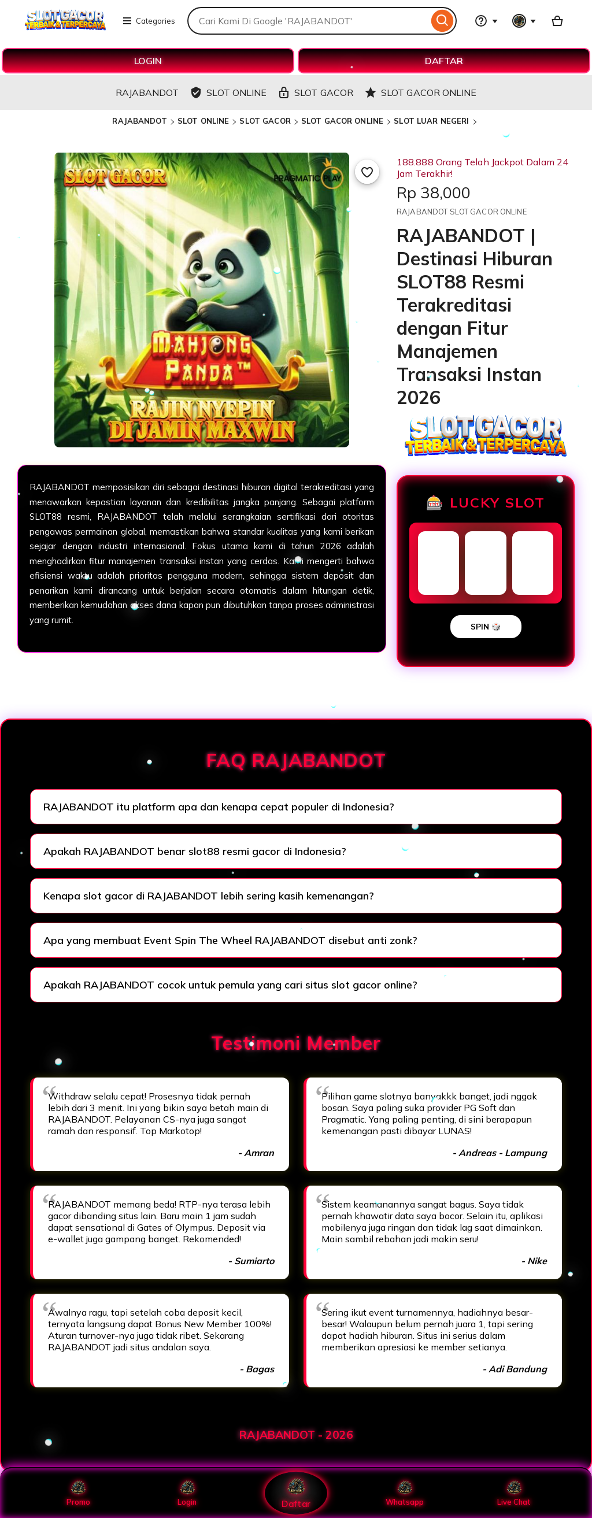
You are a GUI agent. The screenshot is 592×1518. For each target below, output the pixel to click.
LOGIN (148, 60)
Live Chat (514, 1493)
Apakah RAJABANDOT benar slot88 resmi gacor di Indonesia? (194, 851)
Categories (148, 21)
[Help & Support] (486, 21)
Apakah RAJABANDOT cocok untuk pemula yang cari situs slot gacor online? (230, 984)
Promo (78, 1493)
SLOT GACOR (264, 120)
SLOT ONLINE (203, 120)
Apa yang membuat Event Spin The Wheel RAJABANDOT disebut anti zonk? (230, 940)
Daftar (296, 1493)
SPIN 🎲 (486, 626)
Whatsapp (404, 1493)
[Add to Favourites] (367, 172)
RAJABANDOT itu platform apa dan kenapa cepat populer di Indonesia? (218, 806)
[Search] (442, 21)
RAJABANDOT (139, 120)
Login (187, 1493)
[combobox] (307, 21)
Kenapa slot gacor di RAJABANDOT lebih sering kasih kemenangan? (208, 895)
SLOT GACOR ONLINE (342, 120)
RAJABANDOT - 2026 (296, 1435)
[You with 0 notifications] (524, 21)
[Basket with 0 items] (557, 21)
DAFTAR (444, 60)
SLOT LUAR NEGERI (431, 120)
